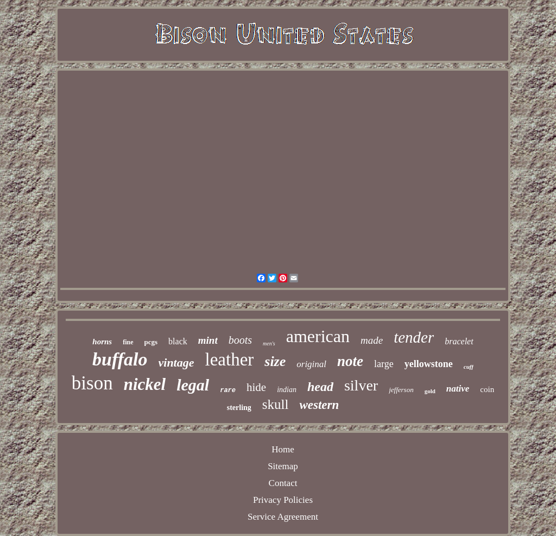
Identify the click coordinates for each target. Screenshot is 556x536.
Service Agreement (283, 517)
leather (229, 359)
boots (240, 340)
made (372, 340)
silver (361, 385)
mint (208, 340)
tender (414, 337)
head (320, 387)
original (311, 364)
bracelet (459, 341)
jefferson (401, 390)
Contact (283, 483)
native (458, 388)
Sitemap (283, 466)
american (318, 336)
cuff (468, 366)
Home (282, 449)
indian (286, 390)
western (319, 405)
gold (430, 391)
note (350, 361)
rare (228, 390)
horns (102, 341)
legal (192, 385)
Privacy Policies (283, 500)
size (275, 361)
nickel (145, 384)
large (384, 363)
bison (92, 383)
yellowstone (429, 363)
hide (256, 387)
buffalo (119, 359)
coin (487, 389)
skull (275, 404)
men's (269, 343)
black (177, 341)
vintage (176, 362)
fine (128, 342)
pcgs (151, 342)
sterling (239, 407)
